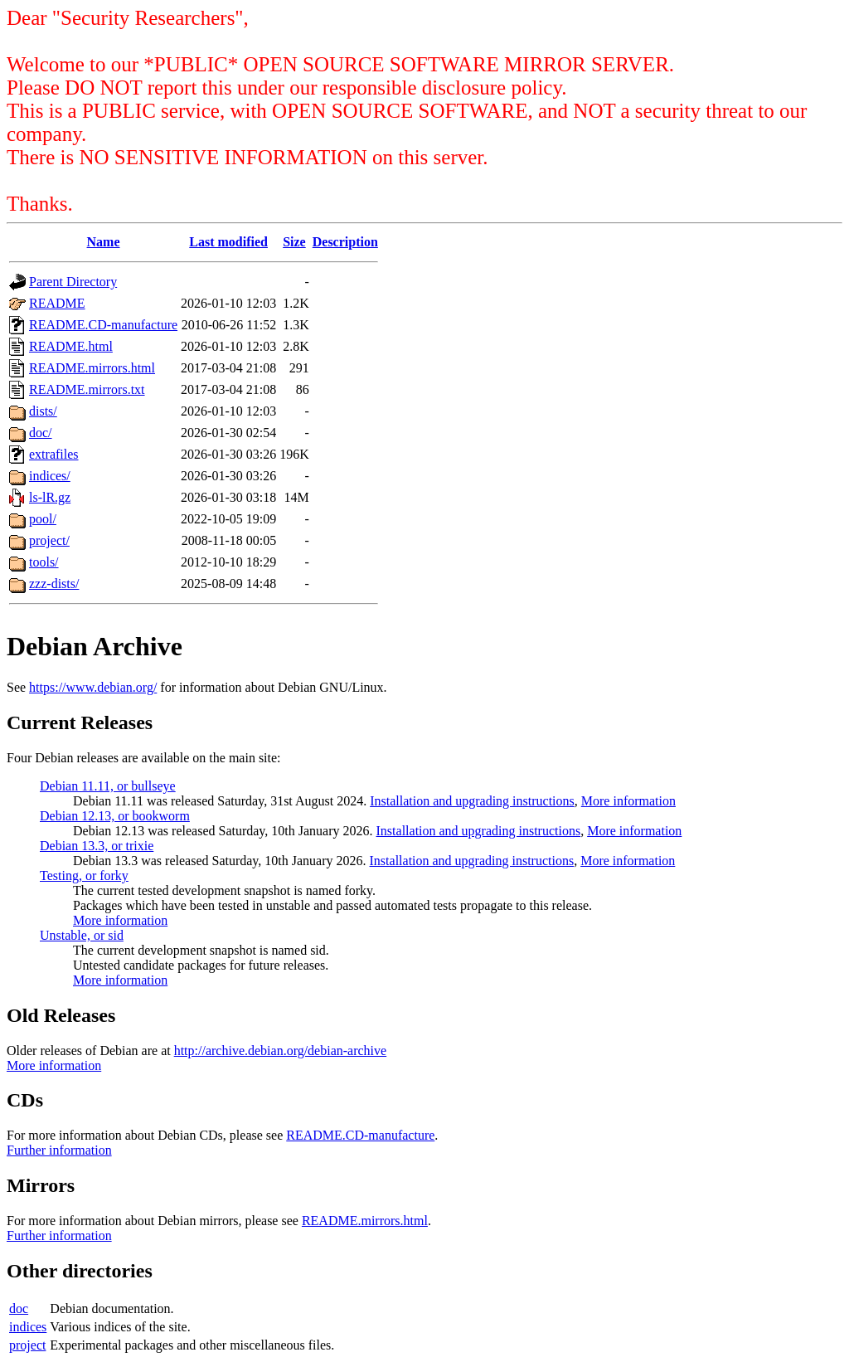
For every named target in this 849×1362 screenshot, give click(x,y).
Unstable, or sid (82, 935)
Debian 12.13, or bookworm (115, 816)
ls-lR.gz (49, 497)
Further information (59, 1150)
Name (103, 242)
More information (628, 801)
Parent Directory (73, 282)
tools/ (44, 562)
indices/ (49, 476)
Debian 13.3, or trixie (96, 846)
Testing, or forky (84, 875)
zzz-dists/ (54, 583)
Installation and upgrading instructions (472, 801)
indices (27, 1327)
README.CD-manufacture (103, 325)
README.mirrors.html (92, 368)
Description (345, 242)
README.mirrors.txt (87, 389)
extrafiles (54, 454)
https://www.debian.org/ (93, 687)
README (57, 303)
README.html (71, 346)
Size (294, 242)
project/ (49, 540)
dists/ (43, 411)
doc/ (40, 433)
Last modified (228, 242)
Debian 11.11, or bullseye (108, 786)
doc (18, 1308)
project (27, 1345)
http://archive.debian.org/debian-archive (280, 1050)
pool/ (42, 519)
